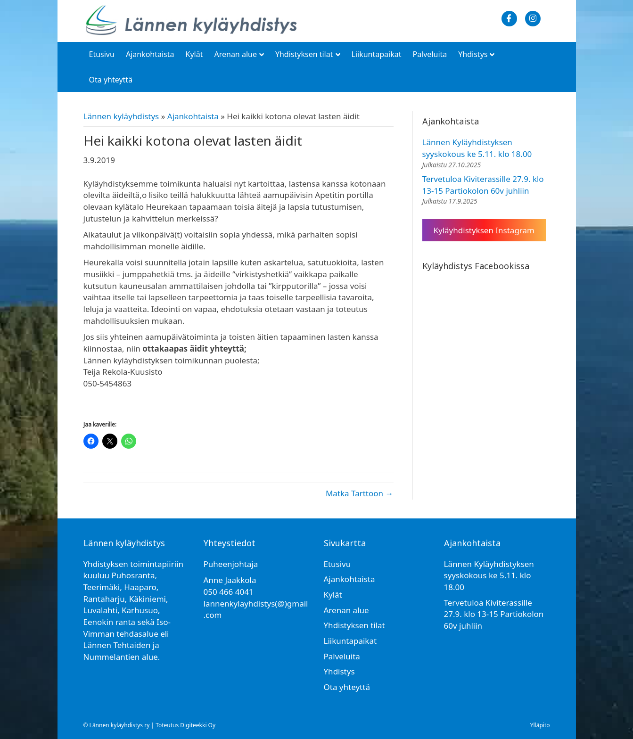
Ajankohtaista (150, 54)
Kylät (194, 54)
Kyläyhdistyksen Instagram (484, 230)
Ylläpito (540, 725)
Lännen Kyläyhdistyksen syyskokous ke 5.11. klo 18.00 (477, 148)
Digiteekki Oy (197, 725)
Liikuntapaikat (377, 54)
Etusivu (102, 54)
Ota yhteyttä (111, 79)
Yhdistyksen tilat (304, 54)
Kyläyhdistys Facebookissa (475, 265)
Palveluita (429, 54)
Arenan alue (235, 54)
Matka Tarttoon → (360, 493)
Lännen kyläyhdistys (121, 116)
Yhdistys (472, 54)
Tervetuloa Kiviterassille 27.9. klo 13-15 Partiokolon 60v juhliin (483, 184)
